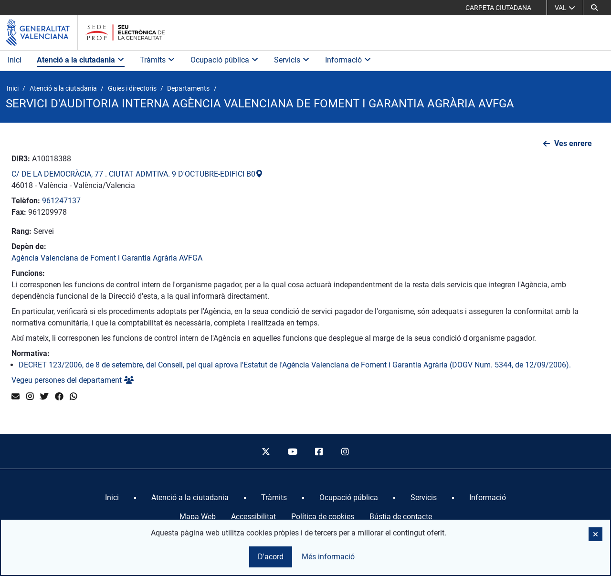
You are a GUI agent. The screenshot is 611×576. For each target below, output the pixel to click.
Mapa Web (197, 516)
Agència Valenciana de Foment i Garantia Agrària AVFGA (106, 257)
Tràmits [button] (157, 59)
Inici (14, 59)
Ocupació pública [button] (224, 59)
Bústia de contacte (400, 516)
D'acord (271, 556)
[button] (594, 7)
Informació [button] (348, 59)
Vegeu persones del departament (72, 380)
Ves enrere (573, 143)
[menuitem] (111, 497)
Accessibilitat (253, 516)
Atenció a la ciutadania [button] (81, 59)
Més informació (328, 556)
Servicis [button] (292, 59)
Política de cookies (322, 516)
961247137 (61, 200)
